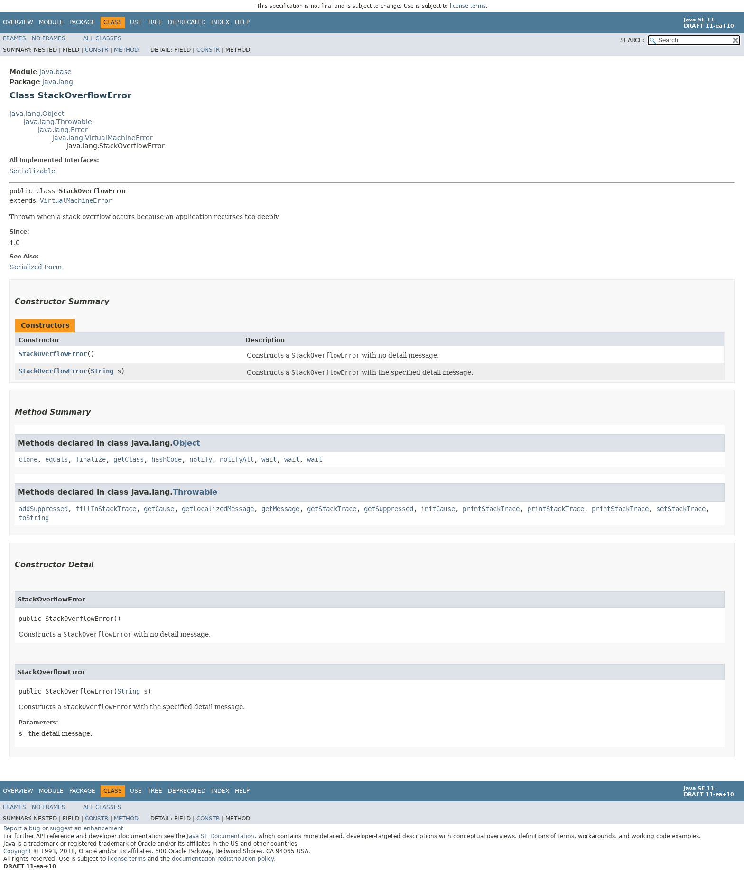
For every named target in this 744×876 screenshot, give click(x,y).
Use (136, 22)
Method (126, 50)
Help (242, 22)
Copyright (17, 851)
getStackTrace (331, 509)
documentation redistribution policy (222, 859)
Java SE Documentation (220, 836)
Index (220, 22)
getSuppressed (388, 509)
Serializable (32, 171)
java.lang (57, 82)
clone (28, 459)
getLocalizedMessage (218, 509)
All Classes (102, 38)
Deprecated (186, 22)
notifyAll (237, 459)
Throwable (195, 491)
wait (269, 459)
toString (34, 518)
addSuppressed (43, 509)
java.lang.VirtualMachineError (102, 138)
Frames (14, 38)
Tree (155, 22)
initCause (438, 509)
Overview (18, 22)
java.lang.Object (36, 113)
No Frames (48, 38)
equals (56, 459)
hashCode (166, 459)
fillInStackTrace (105, 509)
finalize (90, 459)
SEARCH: (632, 40)
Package (82, 22)
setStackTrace (681, 509)
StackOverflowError (53, 354)
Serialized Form (35, 267)
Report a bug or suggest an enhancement (63, 828)
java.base (55, 72)
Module (51, 22)
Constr (96, 50)
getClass (128, 459)
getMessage (280, 509)
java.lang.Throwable (58, 121)
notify (200, 459)
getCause (159, 509)
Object (186, 443)
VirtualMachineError (76, 200)
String (102, 371)
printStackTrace (491, 509)
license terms (468, 6)
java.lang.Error (63, 129)
